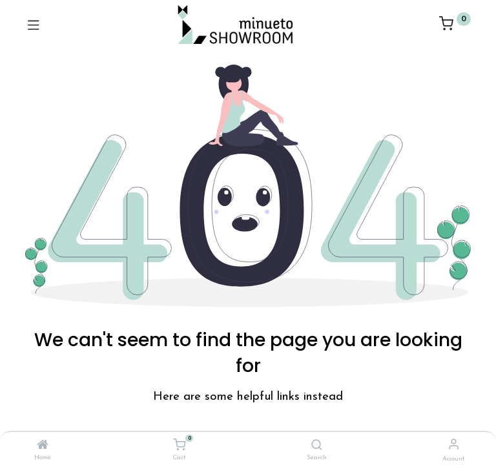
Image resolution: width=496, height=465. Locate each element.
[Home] (42, 446)
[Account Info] (454, 445)
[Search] (317, 446)
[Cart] (179, 445)
